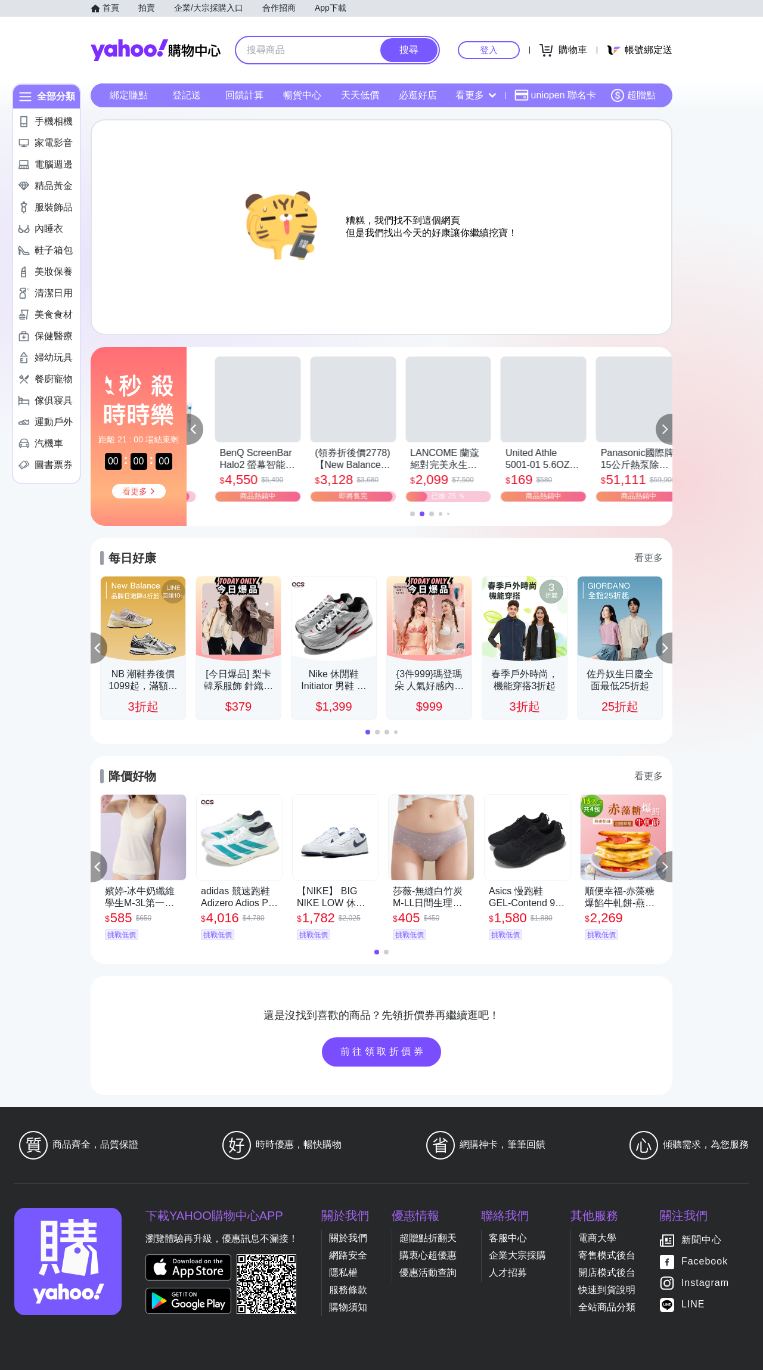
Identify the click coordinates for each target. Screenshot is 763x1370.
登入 (489, 50)
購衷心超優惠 (428, 1255)
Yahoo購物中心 (156, 50)
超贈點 (633, 95)
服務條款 (348, 1290)
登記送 (186, 95)
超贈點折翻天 (428, 1238)
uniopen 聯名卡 (555, 95)
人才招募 (508, 1272)
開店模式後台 (606, 1272)
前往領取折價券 (383, 1051)
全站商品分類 (606, 1307)
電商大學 (597, 1238)
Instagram (705, 1283)
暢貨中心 (302, 95)
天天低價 (360, 95)
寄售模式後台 (606, 1255)
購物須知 (348, 1307)
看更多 (475, 95)
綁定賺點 (129, 95)
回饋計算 (244, 95)
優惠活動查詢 (428, 1272)
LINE (693, 1304)
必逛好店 (418, 95)
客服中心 (508, 1238)
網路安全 (348, 1255)
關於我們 (348, 1238)
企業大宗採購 (517, 1255)
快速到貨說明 (606, 1290)
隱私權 (343, 1272)
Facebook (704, 1261)
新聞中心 (701, 1240)
